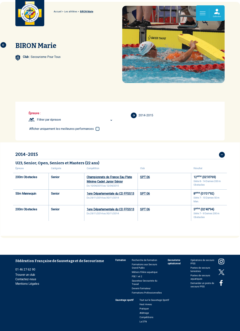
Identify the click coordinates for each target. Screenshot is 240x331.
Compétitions (146, 317)
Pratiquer (144, 308)
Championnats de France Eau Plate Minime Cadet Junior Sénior (109, 179)
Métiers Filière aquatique (145, 272)
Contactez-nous (25, 279)
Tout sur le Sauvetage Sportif (154, 300)
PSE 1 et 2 (137, 276)
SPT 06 (145, 177)
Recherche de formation (144, 260)
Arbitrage (144, 313)
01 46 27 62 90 (25, 269)
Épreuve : (34, 113)
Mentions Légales (27, 283)
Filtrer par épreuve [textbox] (49, 119)
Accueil (58, 11)
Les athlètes (70, 11)
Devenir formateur (141, 288)
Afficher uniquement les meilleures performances (61, 129)
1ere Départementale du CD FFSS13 (110, 193)
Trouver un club (25, 274)
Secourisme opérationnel (174, 262)
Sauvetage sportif (124, 300)
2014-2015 (142, 115)
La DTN (143, 321)
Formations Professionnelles (147, 292)
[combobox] (75, 120)
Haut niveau (146, 304)
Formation (120, 260)
